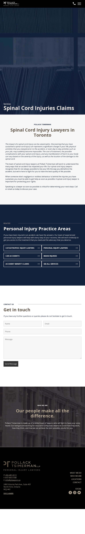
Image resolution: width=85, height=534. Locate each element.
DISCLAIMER (8, 493)
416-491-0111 (11, 475)
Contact (77, 482)
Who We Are (75, 476)
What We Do (75, 473)
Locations (76, 479)
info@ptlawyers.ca (12, 480)
